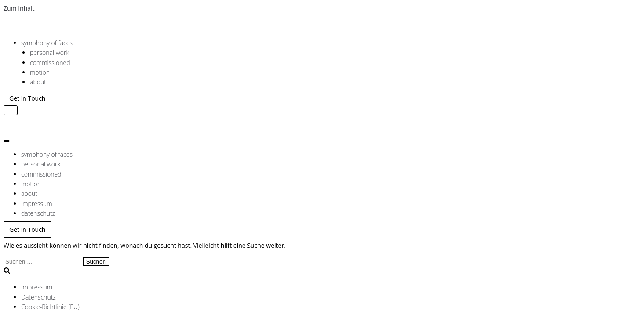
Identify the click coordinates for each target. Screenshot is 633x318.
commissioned (50, 62)
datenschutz (38, 213)
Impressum (36, 287)
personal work (49, 52)
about (38, 82)
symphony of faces (47, 43)
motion (40, 72)
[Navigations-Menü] (11, 110)
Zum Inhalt (19, 8)
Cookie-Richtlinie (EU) (50, 307)
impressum (36, 203)
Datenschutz (38, 297)
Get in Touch (27, 98)
